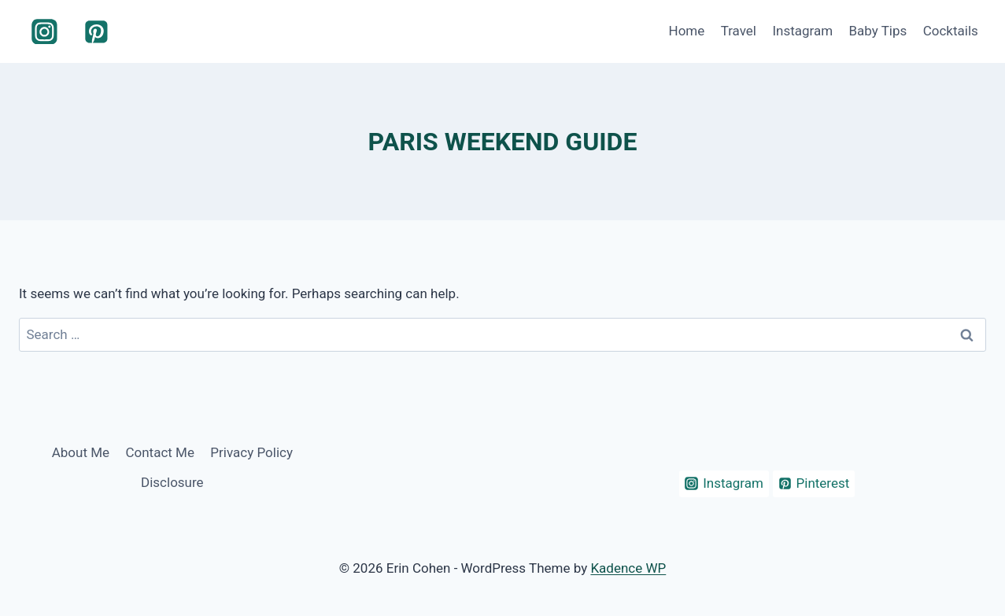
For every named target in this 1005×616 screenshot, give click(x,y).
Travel (738, 31)
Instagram (802, 31)
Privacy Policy (251, 452)
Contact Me (159, 452)
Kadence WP (628, 568)
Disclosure (172, 482)
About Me (80, 452)
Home (687, 31)
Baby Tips (877, 31)
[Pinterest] (97, 31)
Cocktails (950, 31)
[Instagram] (45, 31)
